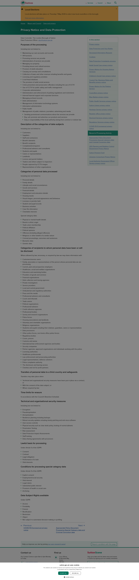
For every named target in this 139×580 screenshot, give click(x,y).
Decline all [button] (75, 573)
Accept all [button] (63, 573)
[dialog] (69, 571)
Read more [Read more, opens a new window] (79, 569)
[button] (69, 577)
